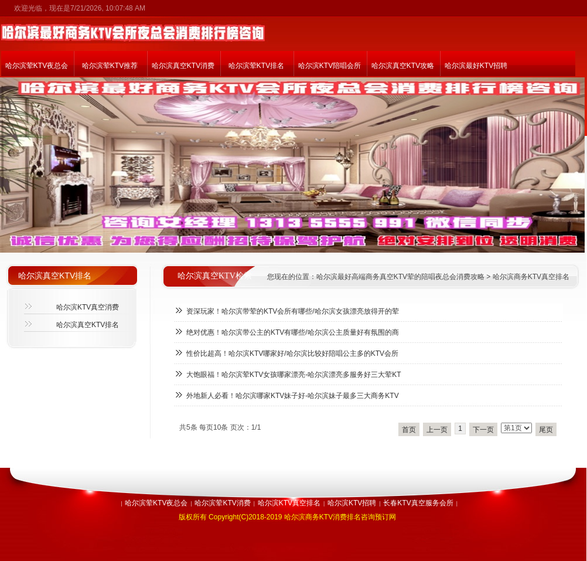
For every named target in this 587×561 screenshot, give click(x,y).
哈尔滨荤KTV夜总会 (36, 66)
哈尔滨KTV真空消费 (87, 307)
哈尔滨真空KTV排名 (87, 325)
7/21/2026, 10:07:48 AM (107, 8)
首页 (409, 430)
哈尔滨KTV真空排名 (289, 503)
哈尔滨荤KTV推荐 (110, 66)
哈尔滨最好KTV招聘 (476, 66)
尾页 (546, 430)
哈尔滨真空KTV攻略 (402, 66)
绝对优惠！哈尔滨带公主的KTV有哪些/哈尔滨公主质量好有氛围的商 (292, 332)
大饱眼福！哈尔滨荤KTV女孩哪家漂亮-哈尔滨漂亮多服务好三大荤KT (293, 374)
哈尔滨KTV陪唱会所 (329, 66)
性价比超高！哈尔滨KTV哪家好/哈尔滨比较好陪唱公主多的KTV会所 (292, 353)
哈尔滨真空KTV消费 (183, 66)
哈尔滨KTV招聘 (351, 503)
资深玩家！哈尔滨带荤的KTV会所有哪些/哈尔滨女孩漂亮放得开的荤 (292, 311)
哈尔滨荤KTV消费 (222, 503)
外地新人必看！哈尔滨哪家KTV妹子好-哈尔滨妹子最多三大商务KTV (292, 396)
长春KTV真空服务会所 (418, 503)
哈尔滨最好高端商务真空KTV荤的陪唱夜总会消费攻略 (400, 277)
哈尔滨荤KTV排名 (256, 66)
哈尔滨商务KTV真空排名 (531, 277)
